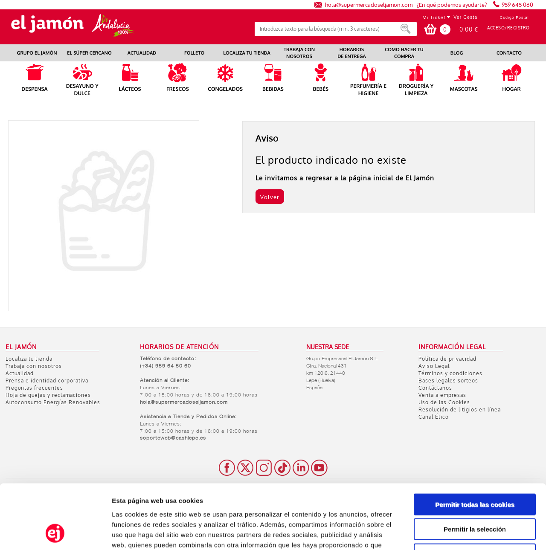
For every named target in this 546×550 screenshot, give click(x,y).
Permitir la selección (475, 471)
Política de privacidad (447, 359)
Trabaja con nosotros (34, 366)
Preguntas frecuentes (34, 388)
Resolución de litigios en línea (459, 409)
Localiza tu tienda (29, 359)
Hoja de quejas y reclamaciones (48, 395)
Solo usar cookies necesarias (475, 495)
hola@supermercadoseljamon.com (368, 4)
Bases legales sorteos (448, 380)
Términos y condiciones (450, 373)
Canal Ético (433, 417)
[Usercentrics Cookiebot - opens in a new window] (55, 533)
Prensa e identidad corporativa (47, 380)
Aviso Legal (434, 366)
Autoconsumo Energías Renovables (53, 402)
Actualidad (20, 373)
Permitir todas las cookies (474, 445)
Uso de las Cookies (444, 402)
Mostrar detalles (458, 533)
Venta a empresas (442, 395)
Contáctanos (435, 388)
